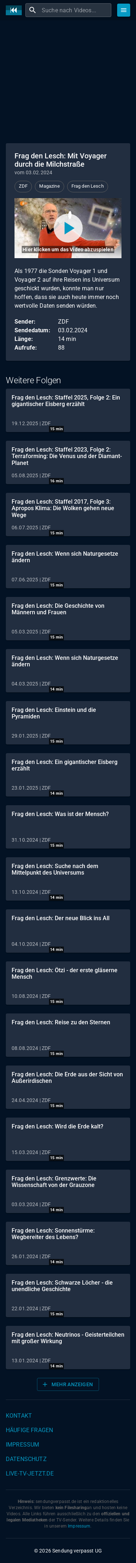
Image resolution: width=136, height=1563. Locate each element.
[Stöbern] (123, 10)
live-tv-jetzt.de (30, 1473)
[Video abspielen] (68, 228)
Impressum (22, 1444)
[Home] (15, 10)
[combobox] (75, 10)
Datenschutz (26, 1459)
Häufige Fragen (29, 1430)
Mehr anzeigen (67, 1384)
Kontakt (19, 1415)
